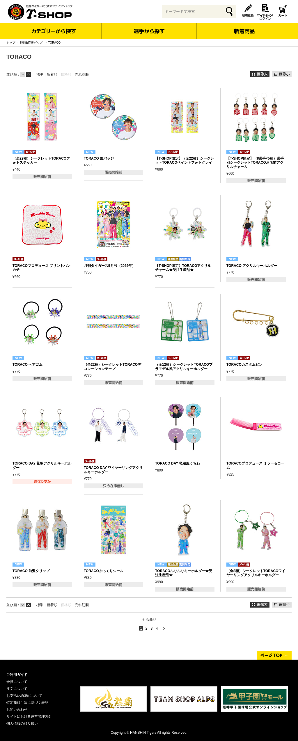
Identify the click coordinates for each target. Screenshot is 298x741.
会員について (16, 682)
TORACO (54, 42)
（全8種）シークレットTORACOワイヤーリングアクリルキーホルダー (255, 573)
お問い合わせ (16, 710)
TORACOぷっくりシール (103, 571)
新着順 (52, 74)
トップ (10, 42)
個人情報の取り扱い (22, 724)
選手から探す (149, 31)
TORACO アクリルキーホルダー (251, 266)
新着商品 (244, 27)
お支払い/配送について (24, 696)
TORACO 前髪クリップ (31, 571)
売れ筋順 (82, 74)
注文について (16, 689)
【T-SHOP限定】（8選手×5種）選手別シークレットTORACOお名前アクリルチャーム (255, 162)
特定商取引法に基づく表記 (27, 703)
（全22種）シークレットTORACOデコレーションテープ (112, 367)
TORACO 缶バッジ (99, 158)
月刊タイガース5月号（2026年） (109, 266)
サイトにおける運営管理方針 (29, 717)
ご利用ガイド (16, 675)
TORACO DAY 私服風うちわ (177, 463)
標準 (39, 74)
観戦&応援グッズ (31, 42)
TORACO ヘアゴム (27, 365)
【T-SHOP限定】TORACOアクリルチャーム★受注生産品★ (183, 268)
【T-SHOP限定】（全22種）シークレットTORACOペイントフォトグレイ (184, 160)
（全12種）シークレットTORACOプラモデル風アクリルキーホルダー (183, 367)
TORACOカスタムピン (244, 365)
